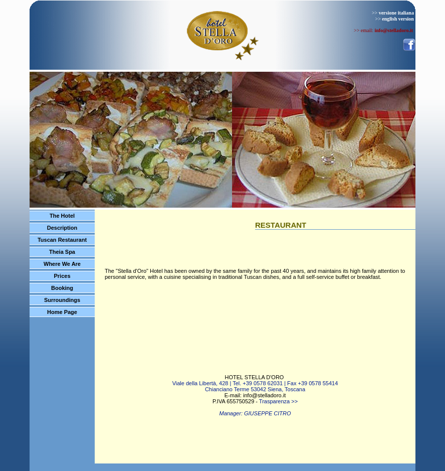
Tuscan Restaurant (62, 240)
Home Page (62, 312)
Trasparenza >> (278, 401)
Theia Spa (62, 252)
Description (62, 228)
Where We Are (62, 264)
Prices (62, 276)
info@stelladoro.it (264, 395)
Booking (62, 288)
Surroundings (62, 300)
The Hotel (62, 216)
